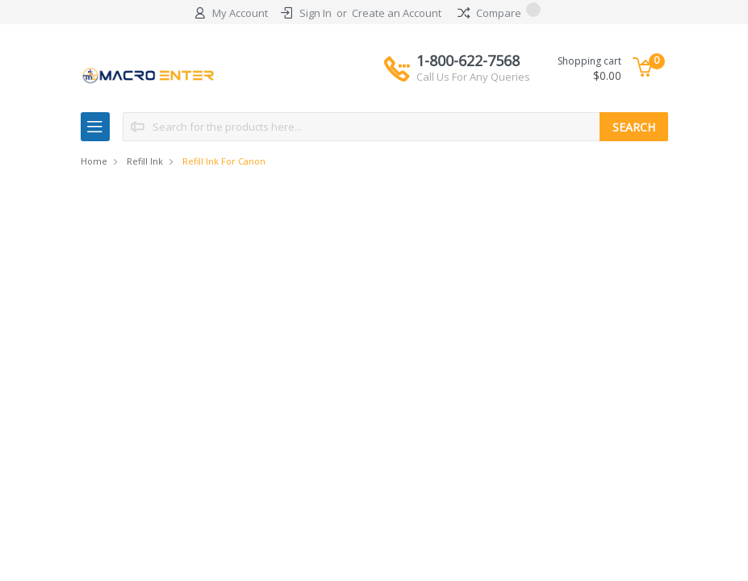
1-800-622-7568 (473, 68)
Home (94, 161)
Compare (499, 13)
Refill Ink (145, 161)
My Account (240, 13)
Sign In (315, 13)
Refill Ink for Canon (223, 161)
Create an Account (396, 13)
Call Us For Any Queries (473, 76)
